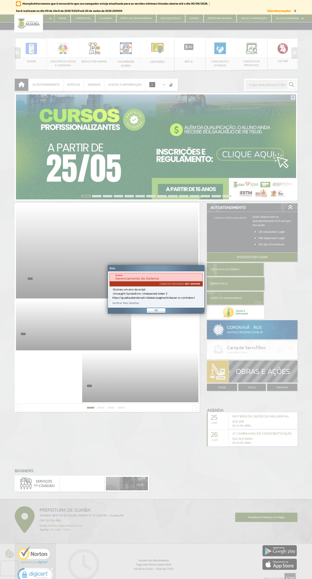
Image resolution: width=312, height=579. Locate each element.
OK (156, 310)
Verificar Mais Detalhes (125, 303)
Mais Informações (279, 11)
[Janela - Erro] (156, 289)
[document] (156, 289)
